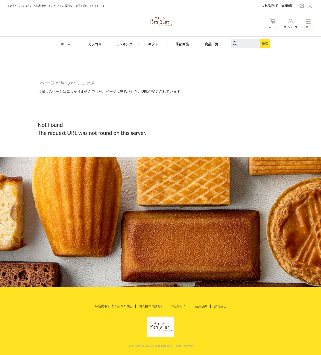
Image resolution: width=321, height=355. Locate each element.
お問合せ (220, 306)
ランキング (124, 44)
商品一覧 (211, 44)
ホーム (66, 44)
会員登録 (287, 5)
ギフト (153, 44)
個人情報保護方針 (151, 306)
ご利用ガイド (270, 5)
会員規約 (201, 306)
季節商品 (182, 44)
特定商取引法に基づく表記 (113, 306)
